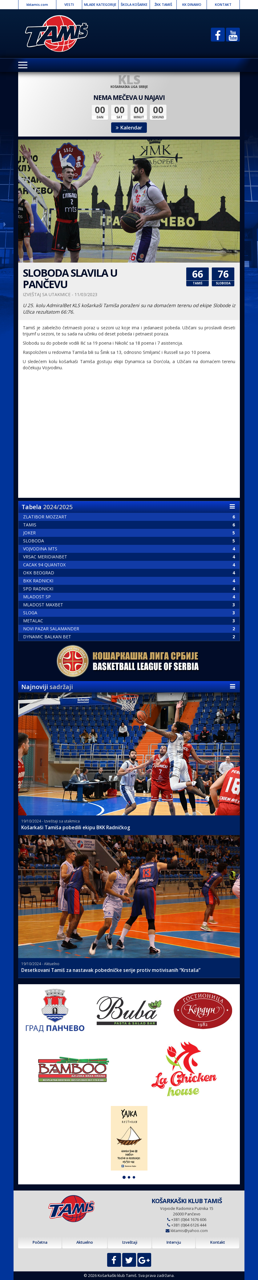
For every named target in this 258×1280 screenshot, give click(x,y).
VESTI (69, 4)
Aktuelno (84, 1242)
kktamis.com (37, 4)
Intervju (173, 1242)
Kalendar (129, 127)
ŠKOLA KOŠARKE (134, 4)
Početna (39, 1242)
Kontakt (217, 1242)
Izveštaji (129, 1242)
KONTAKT (223, 4)
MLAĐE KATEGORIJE (100, 4)
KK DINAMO (191, 4)
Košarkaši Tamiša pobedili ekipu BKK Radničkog (75, 827)
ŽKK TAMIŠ (163, 4)
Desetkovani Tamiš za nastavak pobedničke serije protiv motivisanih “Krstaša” (110, 970)
